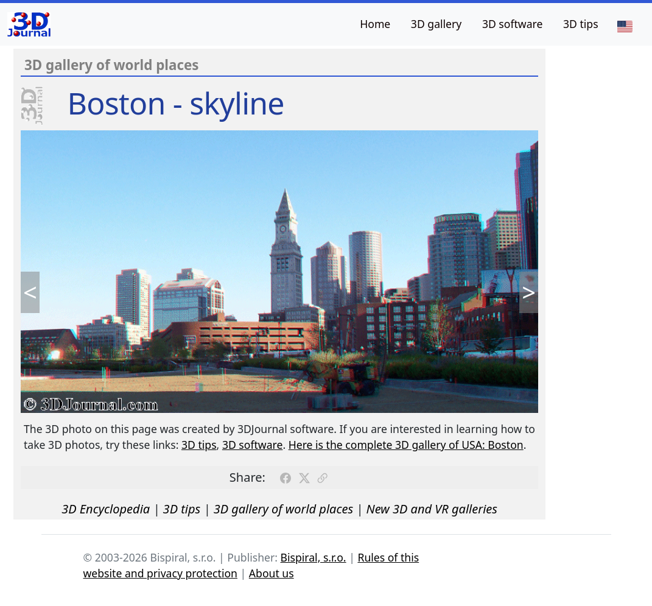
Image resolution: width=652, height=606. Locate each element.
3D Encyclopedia (105, 509)
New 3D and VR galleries (431, 509)
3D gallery (436, 23)
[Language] (625, 25)
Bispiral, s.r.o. (313, 557)
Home (375, 23)
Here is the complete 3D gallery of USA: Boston (406, 444)
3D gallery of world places (284, 509)
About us (271, 573)
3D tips (580, 23)
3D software (512, 23)
